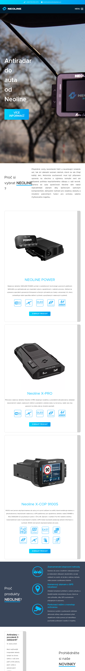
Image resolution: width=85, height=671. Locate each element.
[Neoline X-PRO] (40, 362)
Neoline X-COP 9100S (39, 504)
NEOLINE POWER (40, 280)
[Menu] (79, 9)
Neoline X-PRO (39, 393)
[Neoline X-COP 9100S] (40, 472)
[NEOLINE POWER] (40, 248)
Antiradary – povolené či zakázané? (13, 637)
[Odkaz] (12, 9)
